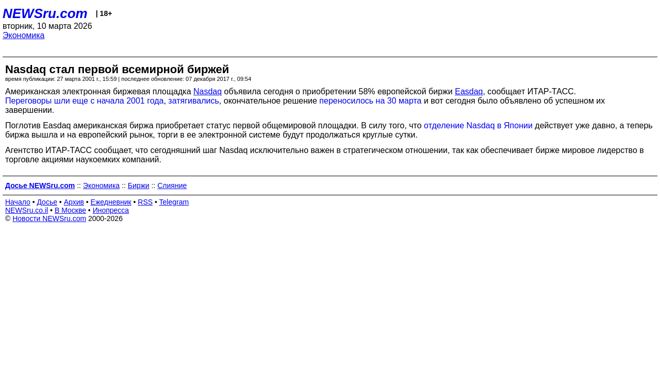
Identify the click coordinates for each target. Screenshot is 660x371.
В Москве (70, 210)
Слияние (172, 185)
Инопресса (111, 210)
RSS (145, 202)
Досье (47, 202)
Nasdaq (207, 91)
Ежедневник (111, 202)
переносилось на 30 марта (370, 100)
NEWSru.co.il (26, 210)
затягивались (193, 100)
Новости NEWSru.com (49, 218)
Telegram (174, 202)
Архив (74, 202)
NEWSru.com (45, 13)
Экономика (24, 35)
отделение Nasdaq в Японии (478, 125)
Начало (17, 202)
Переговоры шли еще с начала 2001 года (84, 100)
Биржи (139, 185)
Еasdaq (469, 91)
